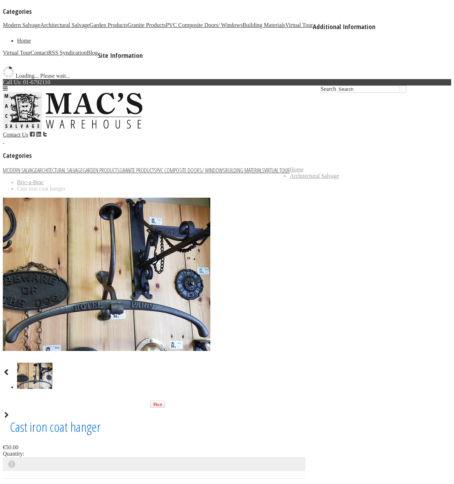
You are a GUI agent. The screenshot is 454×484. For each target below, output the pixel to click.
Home (24, 41)
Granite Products (146, 25)
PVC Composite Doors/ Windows (204, 25)
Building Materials (264, 25)
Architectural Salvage (64, 25)
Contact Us (15, 135)
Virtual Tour (299, 25)
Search (328, 89)
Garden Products (108, 25)
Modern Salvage (21, 25)
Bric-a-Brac (30, 182)
